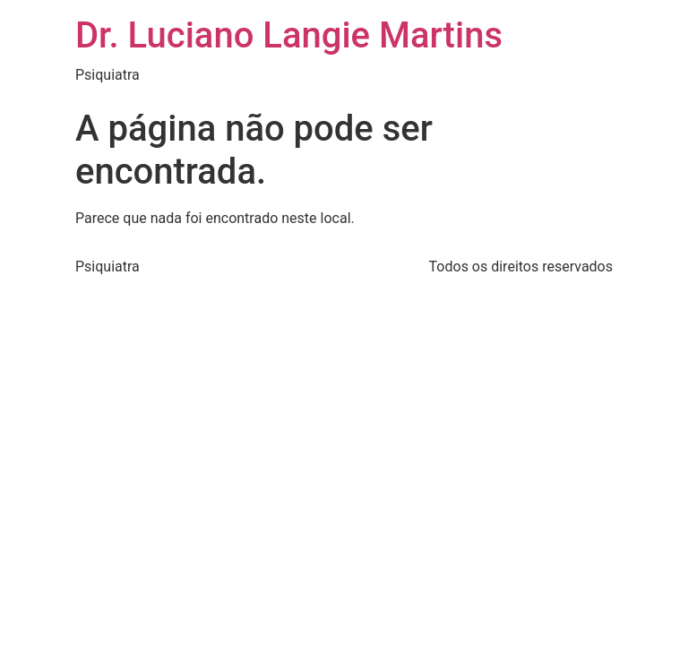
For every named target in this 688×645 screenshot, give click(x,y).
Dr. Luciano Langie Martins (289, 35)
